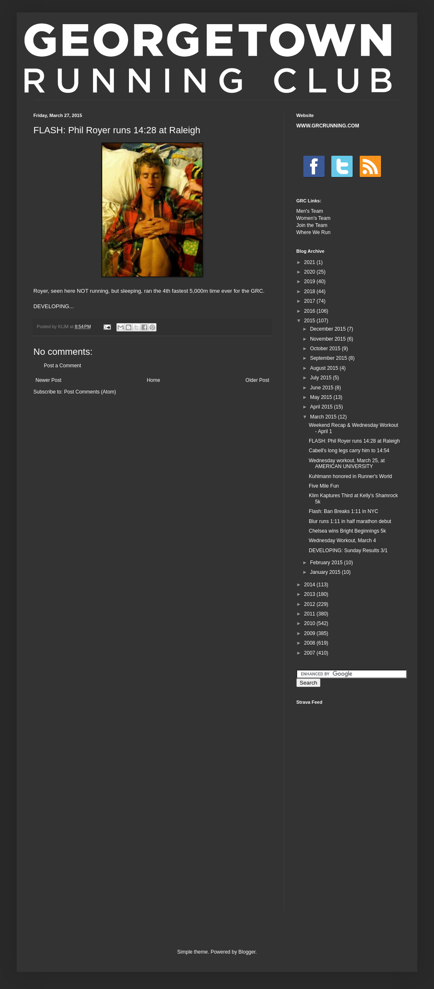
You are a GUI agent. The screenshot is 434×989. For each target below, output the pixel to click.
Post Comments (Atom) (90, 392)
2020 (310, 272)
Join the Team (312, 225)
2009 (310, 633)
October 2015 (326, 348)
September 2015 (329, 358)
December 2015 (328, 329)
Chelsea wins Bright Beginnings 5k (347, 531)
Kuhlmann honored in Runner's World (350, 476)
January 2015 (326, 572)
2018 (310, 291)
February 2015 (327, 562)
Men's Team (309, 211)
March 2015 (324, 417)
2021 (310, 262)
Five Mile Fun (324, 486)
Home (153, 380)
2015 (310, 321)
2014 (310, 585)
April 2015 (322, 407)
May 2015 (321, 397)
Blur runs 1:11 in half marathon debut (350, 521)
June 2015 (322, 388)
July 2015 (321, 378)
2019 (310, 281)
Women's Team (313, 218)
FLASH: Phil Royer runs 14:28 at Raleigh (354, 441)
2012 (310, 604)
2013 (310, 594)
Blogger (246, 952)
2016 (310, 311)
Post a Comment (62, 366)
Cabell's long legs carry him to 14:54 (349, 450)
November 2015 (328, 339)
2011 (310, 614)
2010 (310, 623)
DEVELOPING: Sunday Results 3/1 (348, 550)
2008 (310, 643)
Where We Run (313, 232)
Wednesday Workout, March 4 (342, 540)
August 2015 (325, 368)
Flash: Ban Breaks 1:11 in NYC (343, 511)
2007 (310, 653)
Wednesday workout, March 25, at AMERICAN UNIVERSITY (347, 463)
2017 (310, 301)
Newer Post (48, 380)
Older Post (257, 380)
